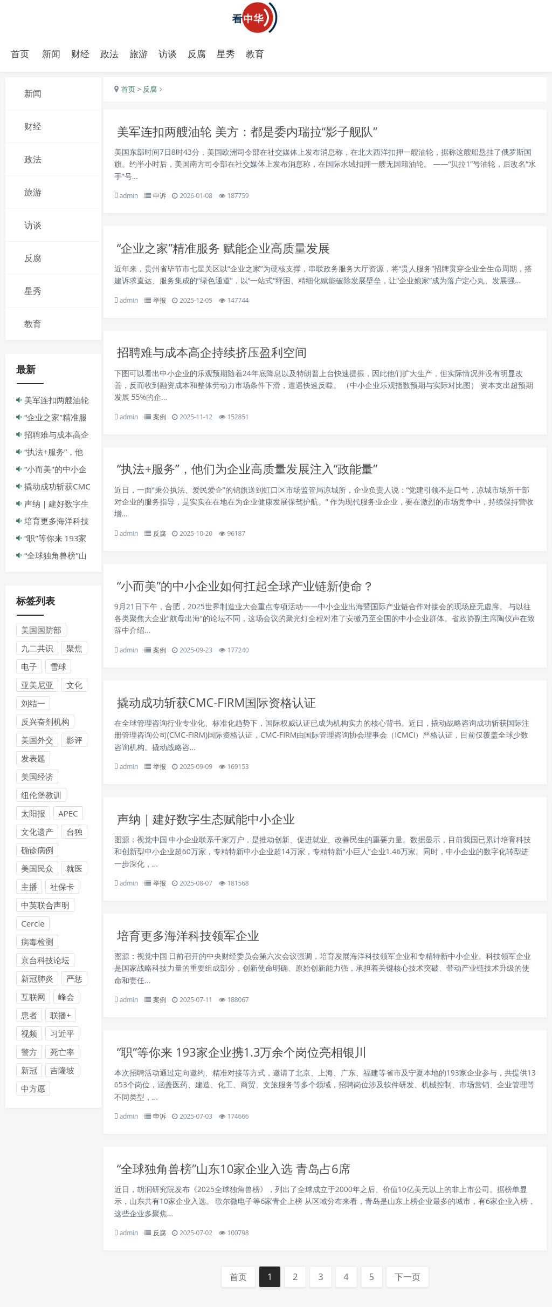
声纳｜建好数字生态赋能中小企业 (215, 830)
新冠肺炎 (37, 981)
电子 (29, 669)
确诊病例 (37, 852)
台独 (74, 834)
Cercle (32, 926)
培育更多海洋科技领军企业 (196, 948)
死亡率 (62, 1054)
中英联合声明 (45, 907)
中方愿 (33, 1091)
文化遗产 (37, 834)
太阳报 (33, 816)
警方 (29, 1054)
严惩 (74, 981)
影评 (74, 742)
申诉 (164, 198)
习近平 (62, 1036)
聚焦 (74, 650)
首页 (20, 53)
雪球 (58, 669)
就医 (74, 871)
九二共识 (37, 650)
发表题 (33, 760)
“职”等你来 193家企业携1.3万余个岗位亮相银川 (252, 1066)
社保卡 (62, 889)
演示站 (276, 17)
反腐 (164, 541)
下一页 (410, 1293)
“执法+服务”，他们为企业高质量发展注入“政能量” (258, 476)
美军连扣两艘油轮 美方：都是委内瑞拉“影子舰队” (258, 134)
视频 (29, 1036)
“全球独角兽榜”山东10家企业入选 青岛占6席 (243, 1184)
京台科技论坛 (45, 962)
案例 (164, 422)
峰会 (66, 999)
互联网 (33, 999)
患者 (29, 1017)
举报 (164, 304)
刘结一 (33, 705)
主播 (29, 889)
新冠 (29, 1072)
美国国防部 (41, 632)
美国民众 (37, 871)
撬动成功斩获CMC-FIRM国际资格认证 (225, 712)
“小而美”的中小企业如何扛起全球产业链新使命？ (256, 594)
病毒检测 (37, 944)
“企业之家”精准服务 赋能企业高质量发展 (233, 252)
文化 (74, 687)
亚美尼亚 (37, 687)
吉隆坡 (62, 1072)
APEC (68, 816)
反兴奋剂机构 (45, 724)
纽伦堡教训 (41, 797)
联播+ (60, 1017)
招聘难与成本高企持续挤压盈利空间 (221, 358)
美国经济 (37, 779)
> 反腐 (151, 92)
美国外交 (37, 742)
